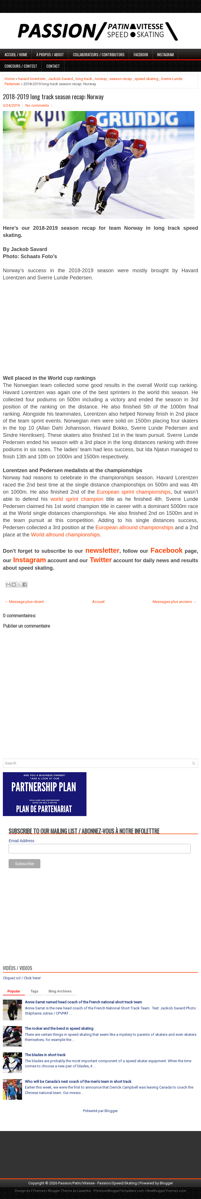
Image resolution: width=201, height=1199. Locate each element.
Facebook (141, 54)
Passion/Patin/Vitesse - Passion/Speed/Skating (97, 1183)
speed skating (146, 79)
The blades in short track (45, 1055)
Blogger (111, 1111)
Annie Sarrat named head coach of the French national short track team (83, 1002)
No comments (37, 105)
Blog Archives (60, 991)
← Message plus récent (24, 602)
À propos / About (50, 54)
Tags (34, 991)
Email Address (21, 840)
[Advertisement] (100, 327)
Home (10, 79)
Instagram (165, 54)
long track (84, 79)
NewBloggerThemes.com (166, 1191)
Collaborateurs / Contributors (99, 54)
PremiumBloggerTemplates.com (118, 1191)
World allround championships (65, 535)
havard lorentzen (32, 79)
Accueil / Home (16, 54)
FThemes (38, 1191)
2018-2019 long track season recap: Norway (53, 96)
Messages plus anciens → (174, 602)
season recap (120, 79)
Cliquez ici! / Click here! (22, 978)
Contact (53, 66)
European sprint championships (134, 492)
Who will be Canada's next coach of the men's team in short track (78, 1081)
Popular (13, 991)
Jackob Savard (60, 79)
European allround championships (134, 527)
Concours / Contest (21, 66)
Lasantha (84, 1191)
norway (101, 79)
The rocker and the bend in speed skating (59, 1028)
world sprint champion (76, 499)
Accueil (98, 602)
